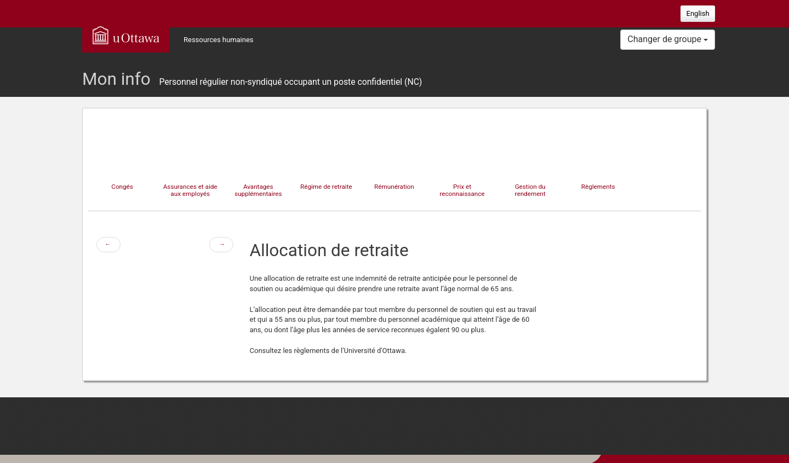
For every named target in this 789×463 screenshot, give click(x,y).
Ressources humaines (219, 40)
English (698, 13)
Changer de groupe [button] (667, 39)
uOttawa (126, 35)
